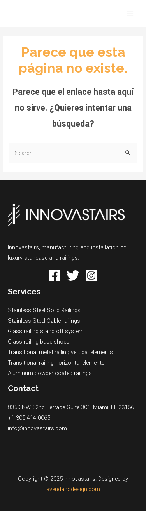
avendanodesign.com (73, 489)
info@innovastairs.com (37, 428)
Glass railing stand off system (46, 331)
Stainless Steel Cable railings (44, 320)
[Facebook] (54, 275)
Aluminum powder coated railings (50, 373)
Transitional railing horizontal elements (56, 362)
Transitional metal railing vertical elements (60, 352)
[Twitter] (73, 275)
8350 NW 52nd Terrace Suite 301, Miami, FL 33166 (71, 407)
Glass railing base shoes (38, 341)
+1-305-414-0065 (29, 417)
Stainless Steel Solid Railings (44, 310)
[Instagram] (91, 275)
